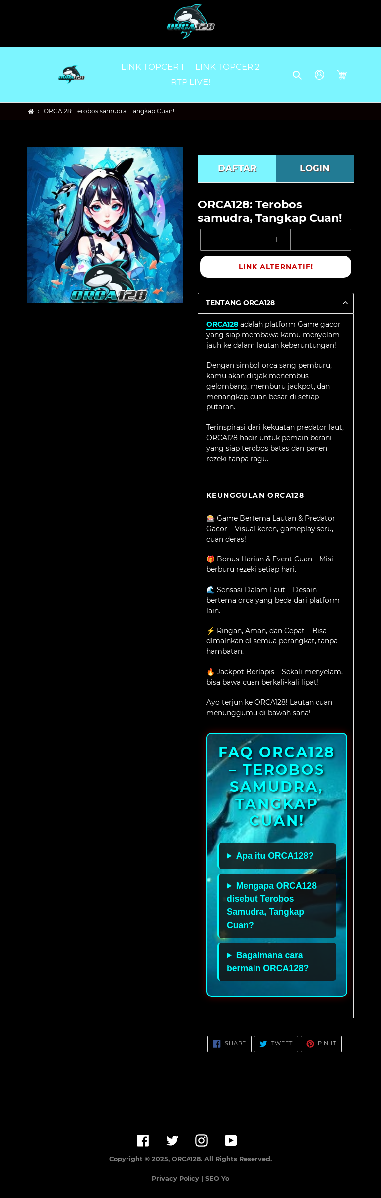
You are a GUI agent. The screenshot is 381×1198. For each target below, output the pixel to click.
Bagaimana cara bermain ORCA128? (268, 961)
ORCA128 (222, 324)
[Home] (31, 111)
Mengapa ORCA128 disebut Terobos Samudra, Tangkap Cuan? (272, 905)
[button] (298, 74)
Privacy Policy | (178, 1178)
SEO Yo (217, 1178)
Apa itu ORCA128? (275, 856)
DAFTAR (237, 168)
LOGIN (315, 168)
